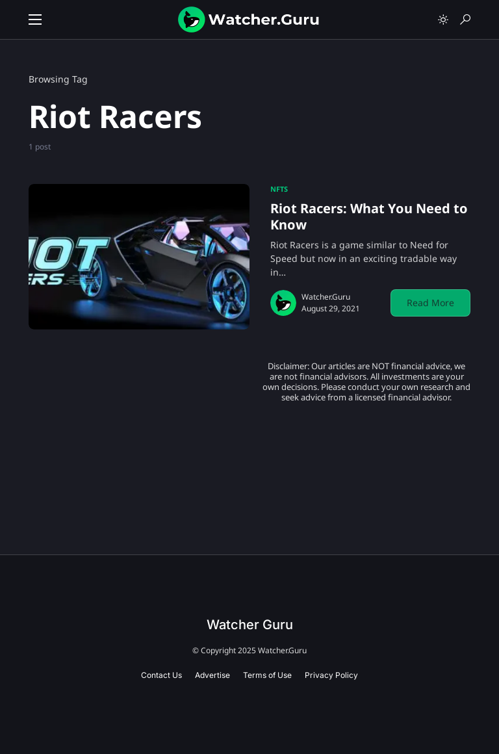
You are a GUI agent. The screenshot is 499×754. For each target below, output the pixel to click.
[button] (35, 19)
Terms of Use (267, 675)
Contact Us (161, 675)
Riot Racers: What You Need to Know (369, 216)
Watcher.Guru (325, 296)
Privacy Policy (331, 675)
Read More (430, 302)
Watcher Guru (250, 624)
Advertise (212, 675)
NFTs (279, 189)
